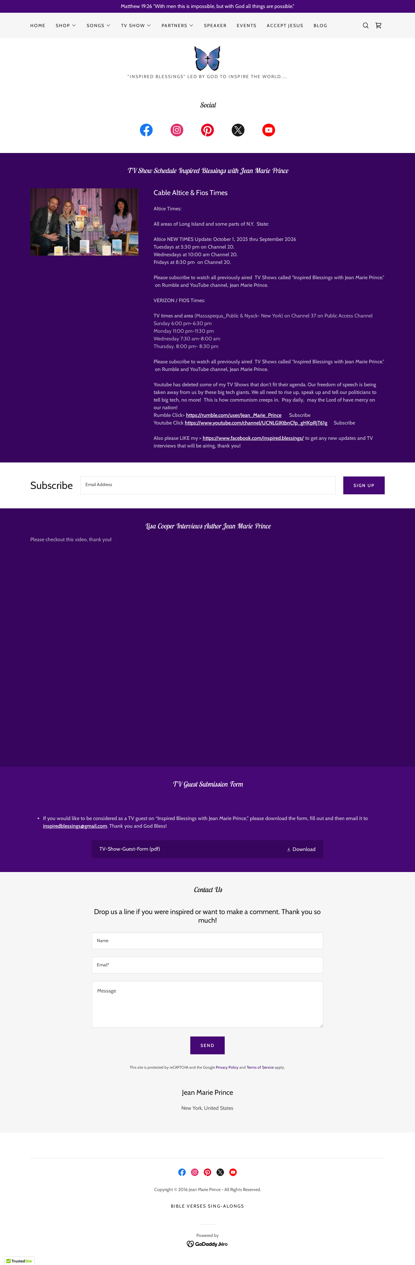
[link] (378, 25)
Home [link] (38, 25)
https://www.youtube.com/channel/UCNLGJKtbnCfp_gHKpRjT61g (256, 423)
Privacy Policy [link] (227, 1067)
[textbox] (208, 485)
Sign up (364, 485)
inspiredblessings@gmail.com (75, 826)
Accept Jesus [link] (285, 25)
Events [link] (247, 25)
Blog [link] (320, 25)
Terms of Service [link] (260, 1067)
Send (207, 1045)
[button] (66, 25)
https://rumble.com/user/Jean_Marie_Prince (233, 415)
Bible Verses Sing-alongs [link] (207, 1206)
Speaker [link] (215, 25)
